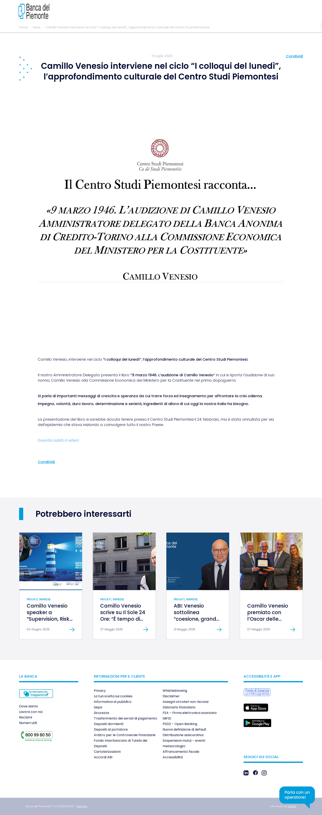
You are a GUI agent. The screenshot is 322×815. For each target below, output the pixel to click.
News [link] (36, 27)
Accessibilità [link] (173, 757)
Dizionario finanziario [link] (179, 707)
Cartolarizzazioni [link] (107, 751)
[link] (34, 11)
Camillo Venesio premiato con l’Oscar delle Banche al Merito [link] (268, 615)
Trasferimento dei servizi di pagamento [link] (125, 718)
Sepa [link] (98, 707)
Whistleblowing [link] (175, 690)
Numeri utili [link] (28, 723)
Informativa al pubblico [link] (112, 701)
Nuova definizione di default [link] (184, 729)
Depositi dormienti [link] (108, 724)
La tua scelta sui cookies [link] (113, 696)
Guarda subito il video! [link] (58, 440)
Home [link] (23, 27)
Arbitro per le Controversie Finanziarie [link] (124, 735)
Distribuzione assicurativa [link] (183, 735)
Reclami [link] (25, 717)
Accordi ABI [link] (103, 757)
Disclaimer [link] (171, 696)
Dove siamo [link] (28, 706)
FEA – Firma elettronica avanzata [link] (189, 712)
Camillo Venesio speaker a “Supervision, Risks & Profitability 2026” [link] (49, 618)
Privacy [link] (100, 690)
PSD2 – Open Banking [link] (180, 724)
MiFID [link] (167, 718)
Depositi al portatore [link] (111, 729)
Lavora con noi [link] (31, 711)
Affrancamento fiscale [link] (181, 751)
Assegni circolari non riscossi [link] (185, 701)
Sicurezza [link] (101, 712)
